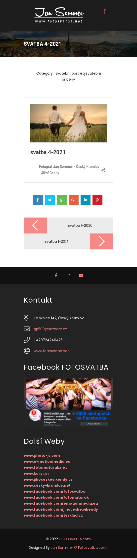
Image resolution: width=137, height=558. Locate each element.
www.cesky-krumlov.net (47, 485)
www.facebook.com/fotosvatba (54, 491)
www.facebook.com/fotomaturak (56, 497)
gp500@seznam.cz (50, 329)
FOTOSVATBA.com (75, 539)
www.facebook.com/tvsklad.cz (53, 515)
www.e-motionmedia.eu (47, 461)
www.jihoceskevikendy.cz (48, 479)
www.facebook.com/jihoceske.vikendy (61, 509)
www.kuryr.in (36, 473)
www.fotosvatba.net (51, 350)
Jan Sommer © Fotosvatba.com (79, 547)
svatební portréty (70, 73)
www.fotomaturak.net (45, 467)
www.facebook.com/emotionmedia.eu (61, 503)
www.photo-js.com (42, 455)
